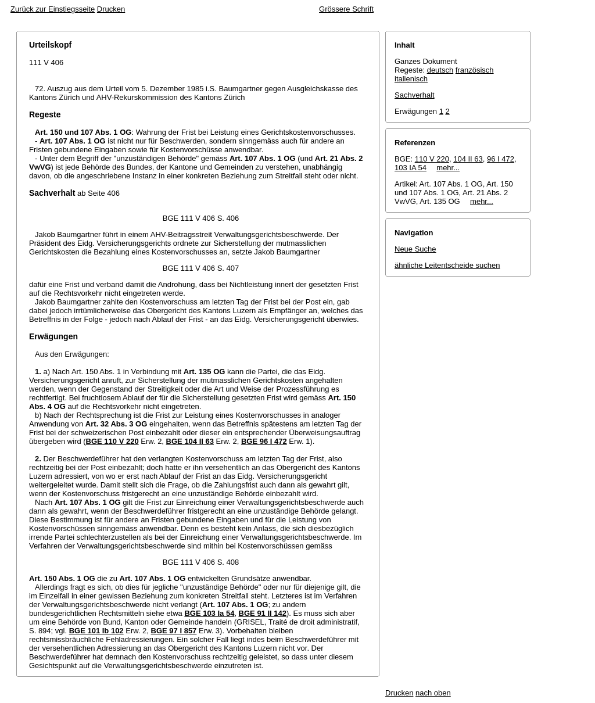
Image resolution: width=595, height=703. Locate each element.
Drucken (111, 9)
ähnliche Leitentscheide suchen (447, 265)
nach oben (433, 692)
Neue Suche (415, 249)
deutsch (440, 70)
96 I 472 (500, 159)
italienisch (411, 78)
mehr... (448, 167)
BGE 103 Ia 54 (209, 613)
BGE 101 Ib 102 (96, 630)
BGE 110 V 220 (112, 441)
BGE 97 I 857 (174, 630)
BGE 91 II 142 (262, 613)
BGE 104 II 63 (190, 441)
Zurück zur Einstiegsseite (52, 9)
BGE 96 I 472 (264, 441)
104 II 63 (468, 159)
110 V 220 (432, 159)
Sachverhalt (415, 95)
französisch (475, 70)
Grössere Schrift (346, 9)
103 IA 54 (410, 167)
